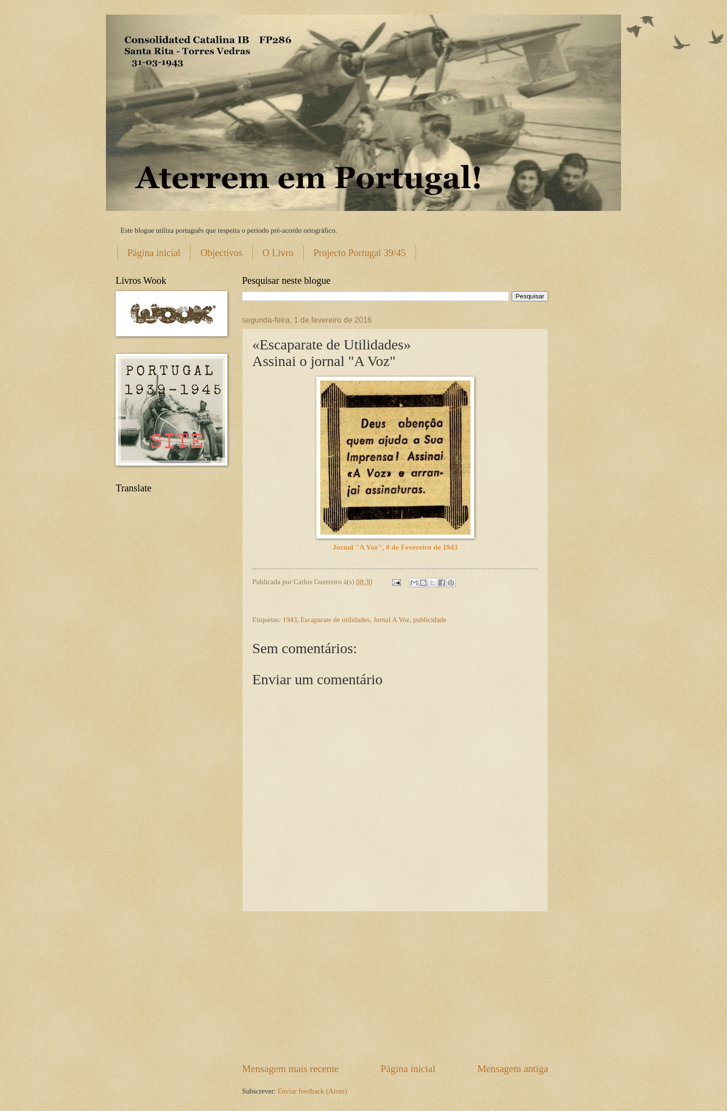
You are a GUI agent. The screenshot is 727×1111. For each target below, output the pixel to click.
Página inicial (153, 252)
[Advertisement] (395, 987)
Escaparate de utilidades (334, 620)
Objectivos (221, 252)
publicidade (430, 620)
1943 (290, 620)
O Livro (278, 252)
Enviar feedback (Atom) (312, 1091)
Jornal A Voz (391, 620)
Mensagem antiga (512, 1068)
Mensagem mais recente (290, 1068)
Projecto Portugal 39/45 (359, 252)
